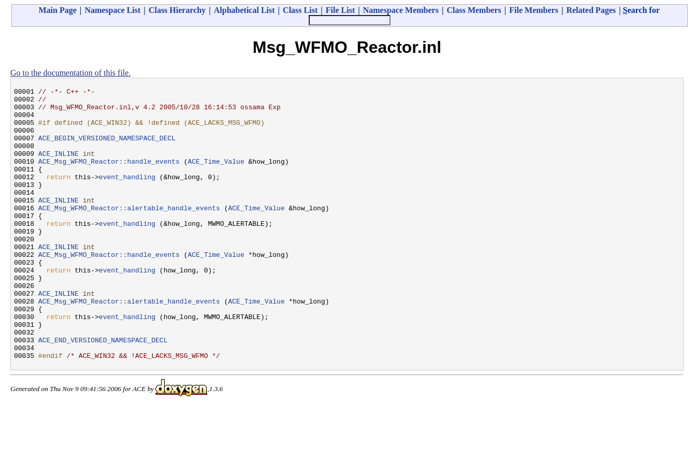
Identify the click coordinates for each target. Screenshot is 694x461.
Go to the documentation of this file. (70, 72)
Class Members (473, 10)
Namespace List (112, 10)
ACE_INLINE (58, 167)
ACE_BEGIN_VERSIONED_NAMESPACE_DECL (107, 148)
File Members (533, 10)
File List (340, 10)
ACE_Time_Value (215, 176)
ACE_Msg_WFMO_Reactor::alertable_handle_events (129, 232)
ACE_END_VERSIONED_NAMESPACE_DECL (103, 391)
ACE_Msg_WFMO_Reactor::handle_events (109, 176)
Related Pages (591, 10)
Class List (300, 10)
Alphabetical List (244, 10)
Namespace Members (401, 10)
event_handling (127, 195)
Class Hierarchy (177, 10)
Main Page (58, 10)
